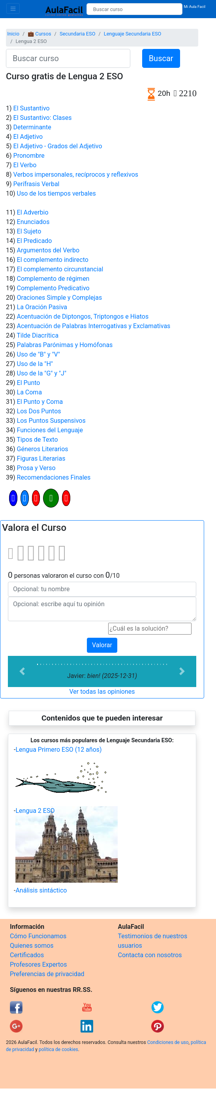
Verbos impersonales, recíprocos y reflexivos (75, 174)
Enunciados (33, 222)
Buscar (161, 58)
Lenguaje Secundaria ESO (133, 34)
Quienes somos (32, 945)
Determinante (32, 127)
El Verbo (25, 165)
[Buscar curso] (134, 9)
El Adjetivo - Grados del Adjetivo (57, 146)
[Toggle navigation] (13, 8)
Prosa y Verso (36, 468)
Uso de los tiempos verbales (56, 193)
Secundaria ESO (78, 34)
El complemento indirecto (52, 259)
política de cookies (58, 1049)
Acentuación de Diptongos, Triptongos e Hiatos (83, 316)
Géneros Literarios (42, 449)
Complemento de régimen (53, 278)
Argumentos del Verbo (48, 250)
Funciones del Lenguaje (50, 430)
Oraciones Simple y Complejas (59, 297)
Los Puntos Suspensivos (51, 420)
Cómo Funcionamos (38, 936)
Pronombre (29, 155)
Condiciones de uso (168, 1042)
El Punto (28, 383)
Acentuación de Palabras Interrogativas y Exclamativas (94, 326)
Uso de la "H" (35, 364)
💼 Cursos (39, 34)
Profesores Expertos (38, 964)
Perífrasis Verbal (36, 184)
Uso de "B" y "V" (38, 354)
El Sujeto (29, 231)
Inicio (13, 34)
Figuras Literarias (41, 458)
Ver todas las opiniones (102, 691)
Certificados (27, 955)
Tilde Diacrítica (37, 335)
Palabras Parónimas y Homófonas (65, 345)
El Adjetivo (28, 136)
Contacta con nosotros (150, 955)
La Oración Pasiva (42, 307)
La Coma (29, 392)
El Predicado (34, 241)
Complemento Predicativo (53, 288)
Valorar (102, 645)
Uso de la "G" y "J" (42, 373)
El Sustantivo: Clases (42, 117)
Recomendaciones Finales (54, 477)
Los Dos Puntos (39, 411)
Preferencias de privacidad (47, 974)
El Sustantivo (31, 108)
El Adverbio (33, 212)
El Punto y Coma (40, 401)
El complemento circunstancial (60, 269)
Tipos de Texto (37, 439)
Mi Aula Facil (195, 6)
